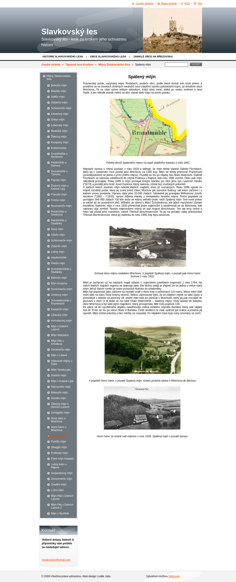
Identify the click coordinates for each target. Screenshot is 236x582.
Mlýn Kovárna (59, 283)
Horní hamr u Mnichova (58, 429)
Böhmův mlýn (59, 277)
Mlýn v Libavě (59, 355)
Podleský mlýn (59, 453)
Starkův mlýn (58, 375)
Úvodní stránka (50, 64)
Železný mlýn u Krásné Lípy (60, 187)
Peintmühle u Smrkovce (58, 213)
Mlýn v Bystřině (60, 513)
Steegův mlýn (59, 447)
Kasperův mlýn (59, 309)
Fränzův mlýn (59, 194)
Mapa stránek (169, 3)
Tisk (199, 3)
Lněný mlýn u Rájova (59, 466)
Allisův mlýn (58, 234)
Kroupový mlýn (59, 142)
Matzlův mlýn (58, 91)
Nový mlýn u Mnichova (58, 420)
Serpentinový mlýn (62, 473)
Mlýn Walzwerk (60, 335)
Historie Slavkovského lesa (62, 56)
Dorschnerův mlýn (61, 289)
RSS (187, 3)
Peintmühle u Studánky (58, 222)
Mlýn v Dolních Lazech (59, 328)
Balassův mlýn (59, 392)
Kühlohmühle (58, 148)
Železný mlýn (59, 136)
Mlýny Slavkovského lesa (114, 64)
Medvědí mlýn (59, 131)
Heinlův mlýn (58, 398)
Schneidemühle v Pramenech (61, 302)
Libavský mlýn (59, 315)
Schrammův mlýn (61, 108)
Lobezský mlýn (59, 125)
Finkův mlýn (58, 263)
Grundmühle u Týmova (59, 173)
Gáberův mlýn (59, 102)
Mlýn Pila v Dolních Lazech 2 (62, 506)
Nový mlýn (57, 229)
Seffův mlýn (58, 96)
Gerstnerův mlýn (60, 349)
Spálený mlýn (59, 435)
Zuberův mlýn (59, 246)
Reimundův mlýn (60, 386)
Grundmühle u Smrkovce (59, 155)
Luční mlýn (57, 490)
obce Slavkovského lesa (108, 56)
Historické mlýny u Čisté (61, 362)
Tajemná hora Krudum (79, 64)
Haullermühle (59, 257)
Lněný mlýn (57, 251)
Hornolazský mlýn (61, 320)
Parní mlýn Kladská (62, 458)
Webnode (174, 576)
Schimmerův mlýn (61, 240)
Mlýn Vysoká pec (61, 369)
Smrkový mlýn (59, 294)
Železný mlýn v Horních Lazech (60, 405)
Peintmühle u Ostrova (58, 164)
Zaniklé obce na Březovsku (153, 56)
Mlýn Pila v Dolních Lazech (62, 497)
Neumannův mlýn (61, 205)
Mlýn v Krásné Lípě (62, 381)
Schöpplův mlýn (60, 412)
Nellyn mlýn (58, 119)
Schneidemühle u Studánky (61, 270)
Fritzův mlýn (58, 200)
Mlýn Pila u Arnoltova (57, 342)
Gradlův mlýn (59, 484)
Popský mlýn (58, 180)
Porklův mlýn (58, 441)
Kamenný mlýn (59, 113)
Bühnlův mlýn (59, 85)
